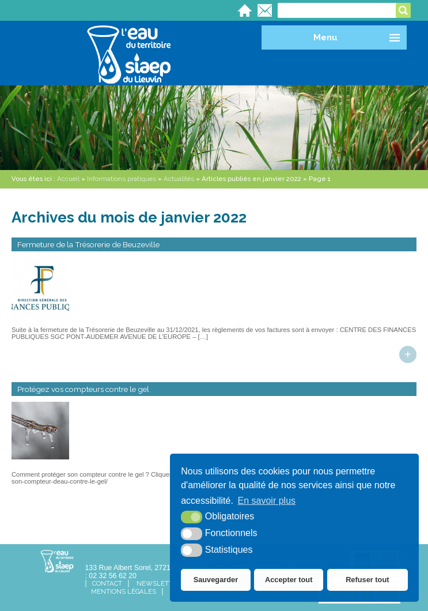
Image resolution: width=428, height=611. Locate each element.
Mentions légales (123, 591)
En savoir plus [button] (267, 501)
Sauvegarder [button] (216, 579)
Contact (107, 583)
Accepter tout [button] (288, 579)
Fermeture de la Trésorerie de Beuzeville (88, 244)
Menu (325, 37)
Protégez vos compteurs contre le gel (83, 389)
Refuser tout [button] (367, 579)
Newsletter (159, 583)
